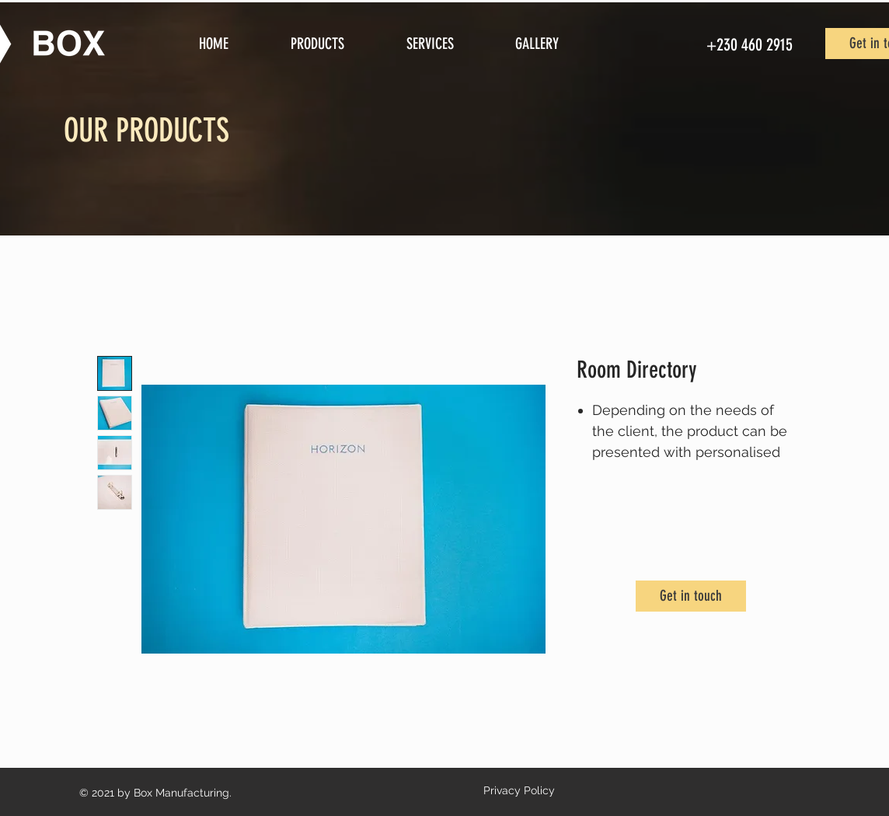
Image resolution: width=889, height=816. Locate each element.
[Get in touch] (691, 596)
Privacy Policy (519, 790)
